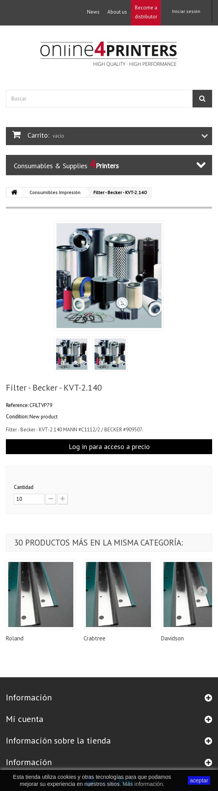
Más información (142, 784)
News (93, 12)
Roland (15, 638)
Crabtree (94, 638)
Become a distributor (146, 12)
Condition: (17, 416)
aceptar (199, 780)
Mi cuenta (25, 718)
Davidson (172, 638)
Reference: (17, 405)
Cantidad (23, 487)
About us (117, 12)
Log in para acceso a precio (109, 446)
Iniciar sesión (186, 11)
